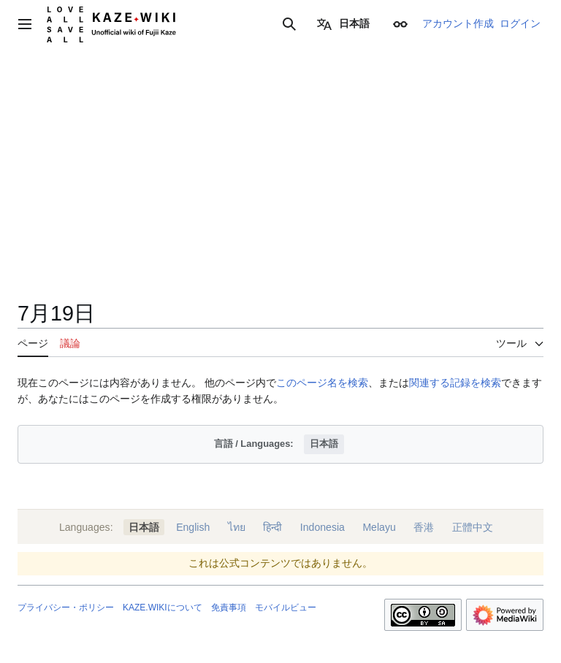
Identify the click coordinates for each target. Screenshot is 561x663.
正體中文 (472, 527)
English (193, 527)
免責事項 (228, 607)
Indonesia (322, 527)
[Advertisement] (280, 190)
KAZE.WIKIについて (162, 607)
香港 (423, 527)
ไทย (236, 527)
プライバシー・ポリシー (66, 607)
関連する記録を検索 (455, 382)
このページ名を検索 (322, 382)
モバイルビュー (285, 607)
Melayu (378, 527)
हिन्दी (272, 527)
